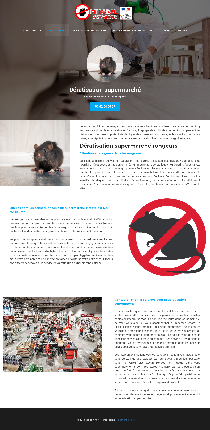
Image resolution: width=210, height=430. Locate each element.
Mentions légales (126, 420)
